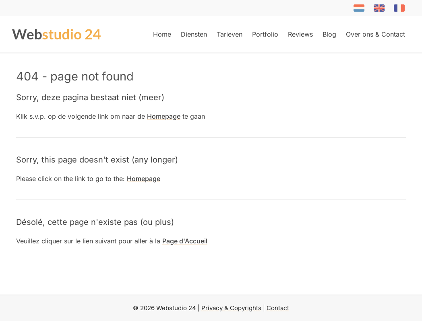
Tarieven (229, 34)
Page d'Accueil (184, 241)
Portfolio (265, 34)
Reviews (300, 34)
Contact (278, 308)
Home (162, 34)
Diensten (194, 34)
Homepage (163, 116)
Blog (329, 34)
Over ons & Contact (375, 34)
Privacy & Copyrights (231, 308)
